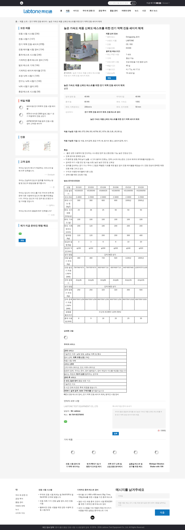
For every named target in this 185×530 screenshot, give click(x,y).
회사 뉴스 (153, 11)
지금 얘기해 (151, 3)
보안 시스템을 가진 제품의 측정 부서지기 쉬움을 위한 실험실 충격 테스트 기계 (95, 509)
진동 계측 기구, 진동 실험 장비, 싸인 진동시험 (56, 502)
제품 (68, 11)
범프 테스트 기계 (26, 65)
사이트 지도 (20, 513)
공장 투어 (102, 11)
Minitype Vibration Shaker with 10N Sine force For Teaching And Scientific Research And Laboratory (156, 465)
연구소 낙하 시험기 (27, 81)
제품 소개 (23, 21)
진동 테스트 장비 (75, 394)
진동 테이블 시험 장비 (29, 49)
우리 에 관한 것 (89, 11)
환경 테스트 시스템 (27, 91)
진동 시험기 (24, 39)
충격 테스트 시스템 (27, 55)
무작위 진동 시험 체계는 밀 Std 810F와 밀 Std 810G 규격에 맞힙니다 (56, 496)
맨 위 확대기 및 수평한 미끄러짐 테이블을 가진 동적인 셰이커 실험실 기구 (93, 465)
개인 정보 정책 (48, 527)
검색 (133, 3)
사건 (144, 11)
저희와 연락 (126, 11)
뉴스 (136, 11)
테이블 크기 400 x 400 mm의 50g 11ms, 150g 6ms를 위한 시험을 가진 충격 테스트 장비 (95, 496)
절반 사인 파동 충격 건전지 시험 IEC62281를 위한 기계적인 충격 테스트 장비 (95, 502)
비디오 (76, 11)
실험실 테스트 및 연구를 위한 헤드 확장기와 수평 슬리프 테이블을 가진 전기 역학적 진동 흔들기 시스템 (135, 465)
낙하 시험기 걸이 (26, 86)
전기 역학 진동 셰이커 (38, 21)
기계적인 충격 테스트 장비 (31, 60)
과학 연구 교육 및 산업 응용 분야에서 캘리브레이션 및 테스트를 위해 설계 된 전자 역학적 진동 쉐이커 (114, 465)
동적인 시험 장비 (112, 394)
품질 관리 (114, 11)
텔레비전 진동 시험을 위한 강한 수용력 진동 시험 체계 (56, 508)
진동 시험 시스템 (26, 33)
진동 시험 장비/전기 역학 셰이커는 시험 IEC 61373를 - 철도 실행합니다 (73, 465)
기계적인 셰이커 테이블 (29, 70)
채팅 (109, 78)
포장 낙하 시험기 (26, 76)
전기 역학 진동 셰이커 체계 (93, 394)
